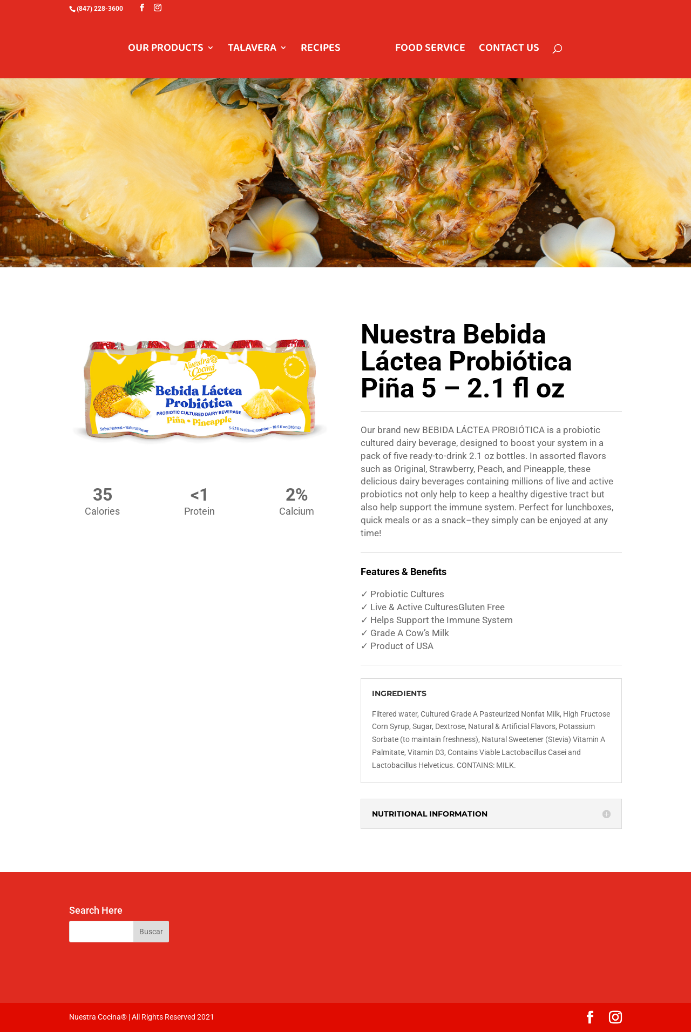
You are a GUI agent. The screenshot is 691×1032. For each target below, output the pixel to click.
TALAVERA (252, 50)
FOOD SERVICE (430, 50)
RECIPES (321, 50)
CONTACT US (509, 50)
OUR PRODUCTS (166, 50)
